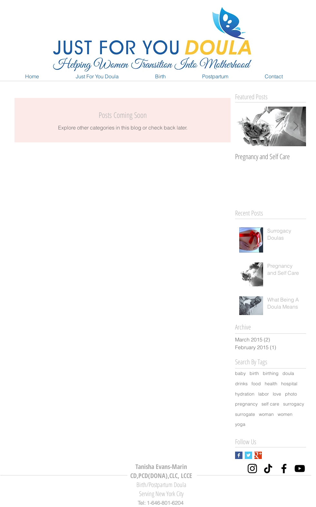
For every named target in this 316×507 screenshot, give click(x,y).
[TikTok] (268, 468)
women (285, 414)
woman (266, 414)
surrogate (245, 414)
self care (270, 404)
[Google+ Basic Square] (258, 455)
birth (254, 373)
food (256, 384)
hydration (244, 394)
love (277, 394)
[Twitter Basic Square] (248, 455)
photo (291, 394)
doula (288, 373)
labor (263, 394)
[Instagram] (252, 468)
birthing (271, 373)
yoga (240, 424)
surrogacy (293, 404)
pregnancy (246, 404)
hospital (289, 384)
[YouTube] (299, 468)
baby (240, 373)
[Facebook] (284, 468)
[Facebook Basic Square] (238, 455)
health (271, 384)
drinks (241, 384)
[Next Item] (296, 127)
